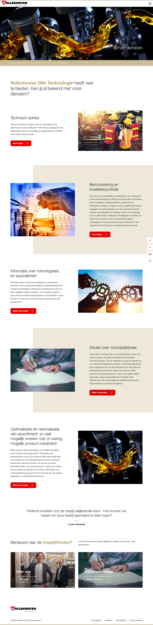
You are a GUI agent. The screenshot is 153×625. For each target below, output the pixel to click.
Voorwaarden (96, 620)
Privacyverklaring (136, 620)
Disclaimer (109, 620)
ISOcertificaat (121, 620)
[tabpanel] (76, 514)
